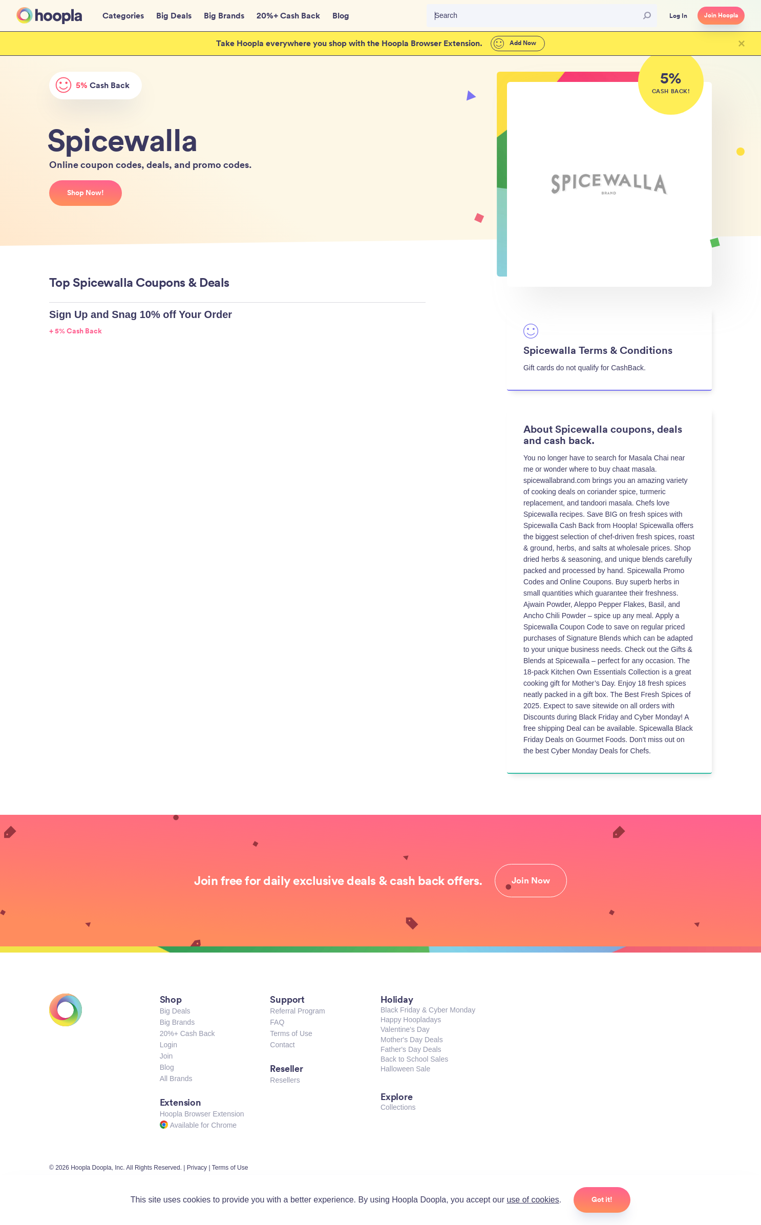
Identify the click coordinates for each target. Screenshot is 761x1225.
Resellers (285, 1080)
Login (168, 1045)
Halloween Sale (405, 1069)
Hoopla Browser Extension (202, 1114)
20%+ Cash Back (187, 1033)
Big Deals (175, 1011)
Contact (282, 1045)
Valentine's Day (405, 1029)
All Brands (176, 1078)
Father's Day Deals (410, 1049)
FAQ (277, 1022)
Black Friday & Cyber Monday (427, 1010)
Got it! (601, 1199)
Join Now (531, 880)
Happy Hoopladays (410, 1020)
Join (166, 1056)
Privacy (197, 1167)
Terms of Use (291, 1033)
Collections (397, 1107)
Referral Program (297, 1011)
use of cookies (532, 1199)
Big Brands (177, 1022)
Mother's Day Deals (411, 1040)
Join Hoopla (721, 15)
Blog (167, 1067)
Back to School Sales (414, 1059)
